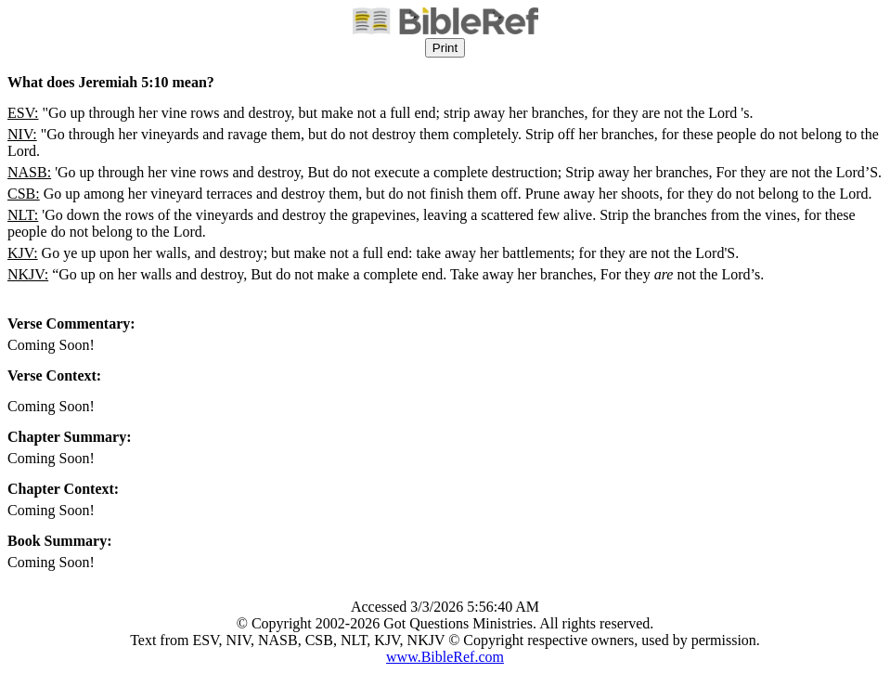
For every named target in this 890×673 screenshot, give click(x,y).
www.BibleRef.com (445, 657)
